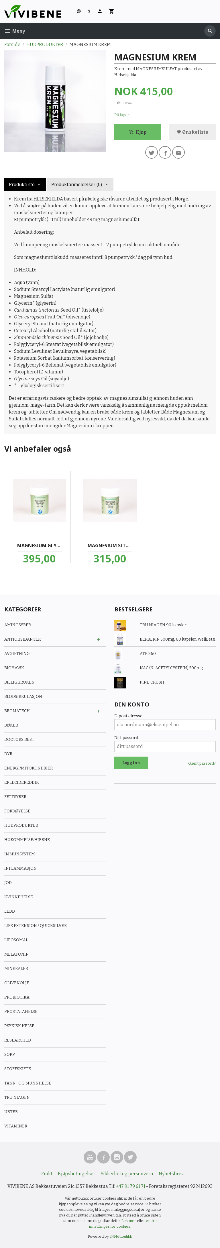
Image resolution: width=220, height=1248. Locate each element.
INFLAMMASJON (20, 868)
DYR (8, 753)
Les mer (129, 1221)
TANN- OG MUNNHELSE (27, 1083)
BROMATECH (17, 710)
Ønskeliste (192, 132)
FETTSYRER (15, 796)
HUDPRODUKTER (21, 825)
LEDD (9, 911)
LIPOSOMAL (16, 940)
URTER (11, 1111)
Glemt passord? (202, 763)
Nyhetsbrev (171, 1173)
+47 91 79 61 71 (130, 1186)
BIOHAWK (14, 668)
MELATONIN (16, 954)
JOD (8, 882)
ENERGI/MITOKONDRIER (28, 768)
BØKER (11, 725)
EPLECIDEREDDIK (21, 782)
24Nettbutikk (121, 1236)
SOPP (9, 1054)
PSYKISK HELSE (19, 1025)
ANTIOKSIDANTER (22, 639)
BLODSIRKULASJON (23, 696)
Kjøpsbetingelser (76, 1173)
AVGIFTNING (17, 653)
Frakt (46, 1173)
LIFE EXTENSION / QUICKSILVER (35, 925)
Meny (14, 31)
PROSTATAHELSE (21, 1011)
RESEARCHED (17, 1040)
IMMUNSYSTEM (19, 854)
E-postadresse (128, 716)
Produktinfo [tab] (22, 184)
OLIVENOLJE (16, 983)
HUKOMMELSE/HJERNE (27, 839)
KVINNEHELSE (18, 897)
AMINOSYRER (17, 625)
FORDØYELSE (17, 811)
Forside (12, 44)
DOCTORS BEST (19, 739)
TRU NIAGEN (17, 1097)
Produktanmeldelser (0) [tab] (76, 184)
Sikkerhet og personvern (127, 1173)
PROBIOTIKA (17, 997)
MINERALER (16, 968)
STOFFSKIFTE (17, 1068)
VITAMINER (15, 1126)
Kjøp (137, 132)
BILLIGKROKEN (19, 682)
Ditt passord (126, 737)
